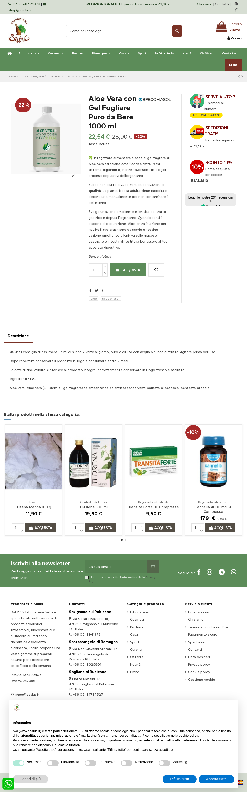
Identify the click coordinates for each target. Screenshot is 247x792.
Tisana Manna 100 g (33, 507)
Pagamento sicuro (202, 634)
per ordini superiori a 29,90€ (127, 4)
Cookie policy (199, 672)
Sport (134, 642)
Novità (135, 664)
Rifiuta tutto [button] (179, 779)
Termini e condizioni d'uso (208, 627)
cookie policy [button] (188, 735)
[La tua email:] (116, 566)
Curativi (136, 649)
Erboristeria (139, 612)
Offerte (136, 657)
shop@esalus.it (27, 694)
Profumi (136, 627)
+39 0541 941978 (206, 115)
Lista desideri (199, 657)
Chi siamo (205, 4)
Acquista (128, 270)
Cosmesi (137, 619)
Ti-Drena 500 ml (93, 507)
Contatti (222, 4)
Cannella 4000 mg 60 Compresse (213, 509)
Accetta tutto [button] (216, 779)
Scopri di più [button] (31, 779)
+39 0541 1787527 (88, 694)
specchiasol (110, 298)
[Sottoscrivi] (153, 566)
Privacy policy (199, 664)
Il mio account (199, 612)
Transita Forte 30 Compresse (153, 507)
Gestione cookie (201, 679)
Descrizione (18, 335)
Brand (134, 672)
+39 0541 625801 (87, 664)
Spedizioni (196, 642)
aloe (94, 298)
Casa (134, 634)
